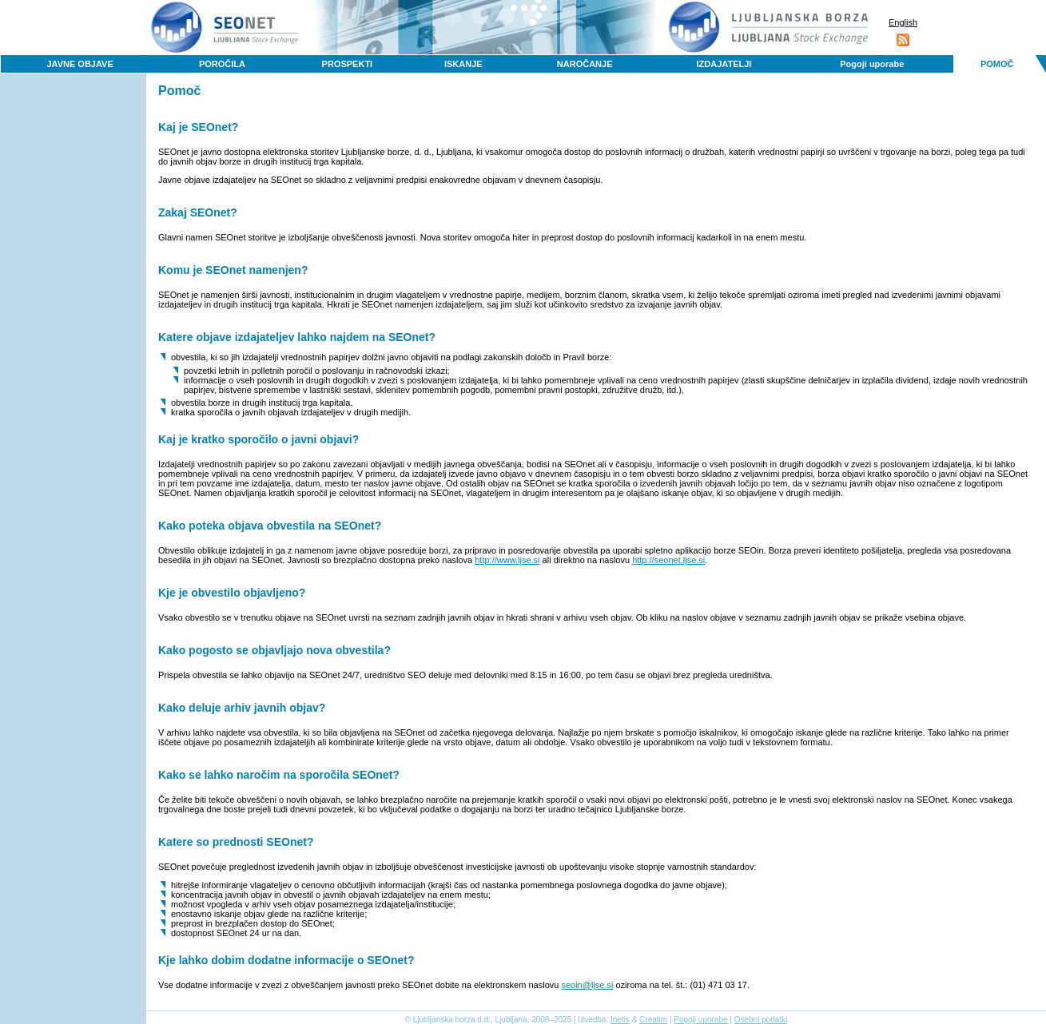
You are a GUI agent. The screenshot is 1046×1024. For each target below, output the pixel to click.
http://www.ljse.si (507, 560)
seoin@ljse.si (587, 985)
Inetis (620, 1019)
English (903, 22)
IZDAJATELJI (724, 64)
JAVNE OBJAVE (79, 64)
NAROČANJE (585, 64)
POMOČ (997, 64)
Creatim (653, 1019)
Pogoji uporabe (872, 64)
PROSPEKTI (347, 64)
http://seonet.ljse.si (668, 560)
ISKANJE (463, 64)
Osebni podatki (761, 1019)
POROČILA (222, 64)
